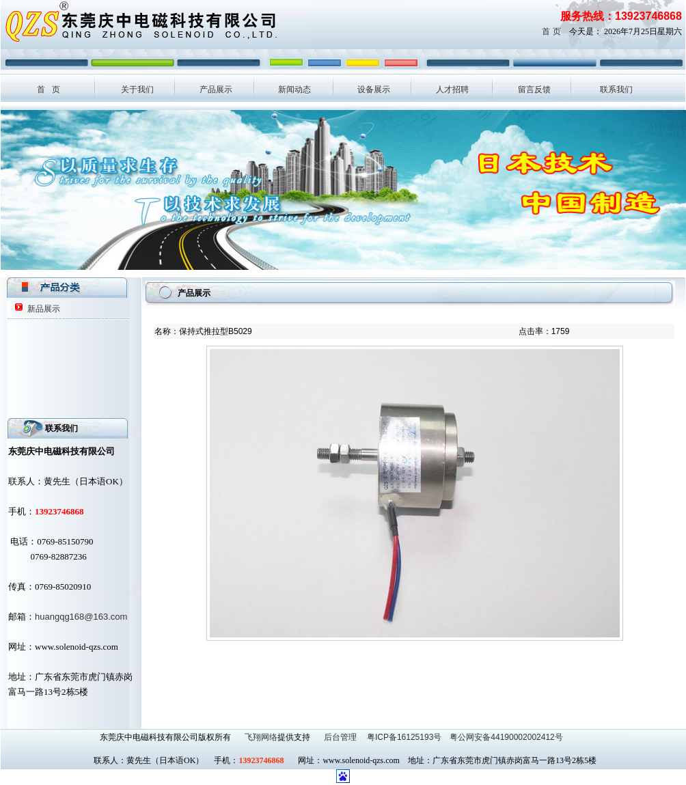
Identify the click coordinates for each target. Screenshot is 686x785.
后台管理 (341, 737)
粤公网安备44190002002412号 (506, 737)
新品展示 (43, 309)
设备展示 (373, 89)
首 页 (551, 31)
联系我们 (616, 89)
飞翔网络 (261, 737)
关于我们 (137, 89)
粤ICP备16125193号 (404, 737)
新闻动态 (294, 89)
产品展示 (216, 89)
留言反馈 (534, 89)
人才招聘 (452, 89)
